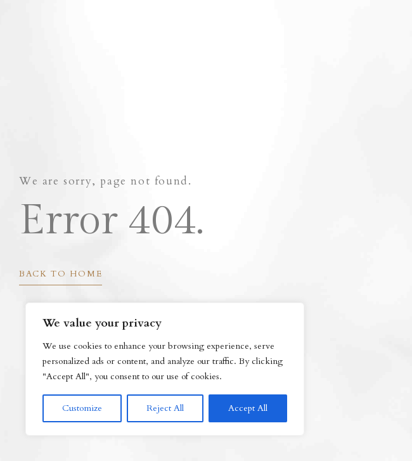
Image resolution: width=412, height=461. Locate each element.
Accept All (247, 408)
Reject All (165, 408)
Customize (82, 408)
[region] (164, 369)
